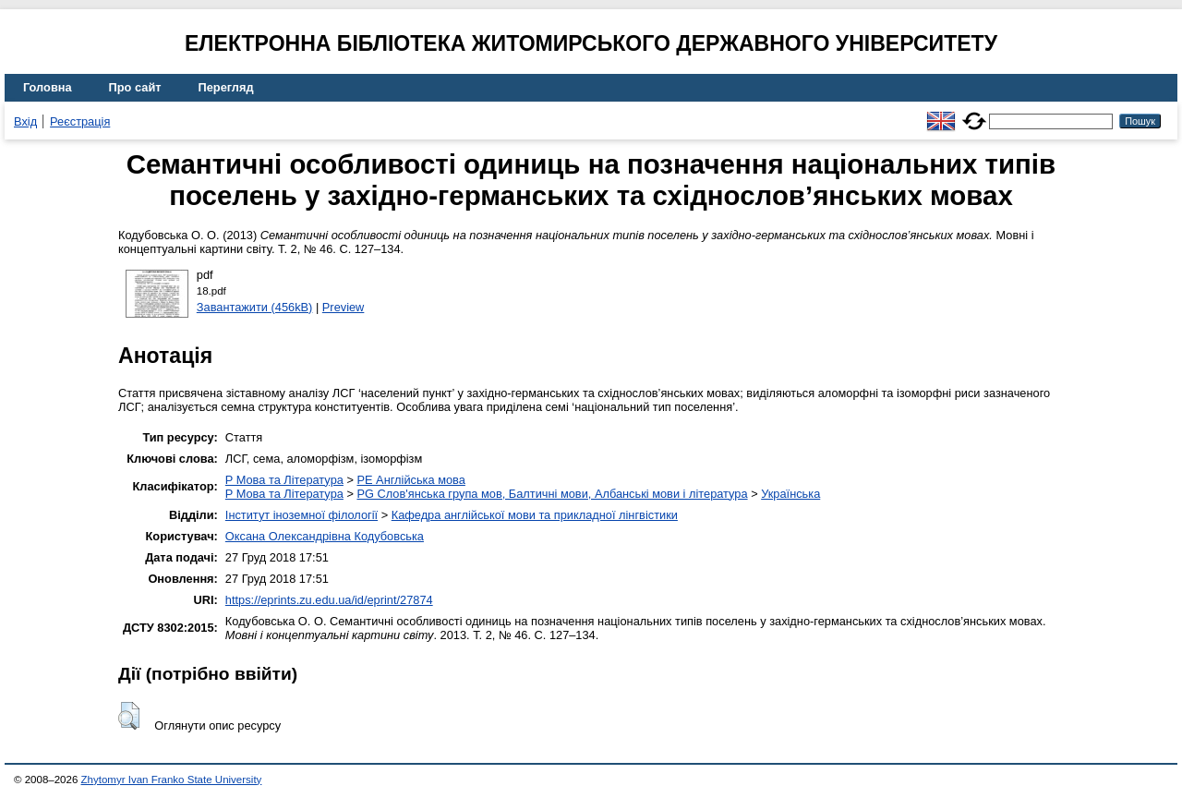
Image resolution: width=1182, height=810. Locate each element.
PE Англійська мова (410, 480)
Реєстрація (80, 121)
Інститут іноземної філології (301, 515)
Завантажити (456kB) (255, 307)
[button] (128, 716)
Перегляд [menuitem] (226, 87)
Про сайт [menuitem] (135, 87)
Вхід (25, 121)
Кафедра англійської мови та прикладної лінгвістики (535, 515)
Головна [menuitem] (47, 87)
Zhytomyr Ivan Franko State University (171, 779)
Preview (343, 307)
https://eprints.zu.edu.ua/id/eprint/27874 (329, 600)
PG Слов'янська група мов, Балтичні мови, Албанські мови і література (551, 494)
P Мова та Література (284, 480)
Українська (790, 494)
